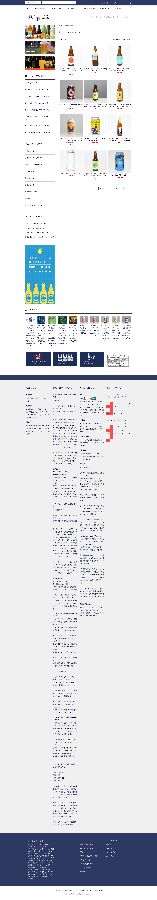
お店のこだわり (68, 8)
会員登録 (104, 3)
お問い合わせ (115, 8)
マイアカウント (111, 840)
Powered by (78, 894)
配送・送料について (86, 848)
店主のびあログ (103, 8)
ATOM (86, 872)
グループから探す (54, 8)
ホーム (28, 8)
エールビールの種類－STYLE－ (36, 228)
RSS (81, 872)
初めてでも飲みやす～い (70, 25)
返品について (84, 852)
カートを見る (110, 852)
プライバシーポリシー (87, 860)
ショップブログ (85, 868)
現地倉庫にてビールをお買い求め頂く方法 (39, 237)
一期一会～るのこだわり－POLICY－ (37, 224)
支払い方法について (86, 844)
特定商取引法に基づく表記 (89, 856)
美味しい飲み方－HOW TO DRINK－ (37, 233)
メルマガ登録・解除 (88, 8)
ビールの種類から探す (39, 8)
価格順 (124, 39)
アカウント (93, 3)
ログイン (114, 3)
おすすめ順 (116, 39)
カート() (126, 3)
